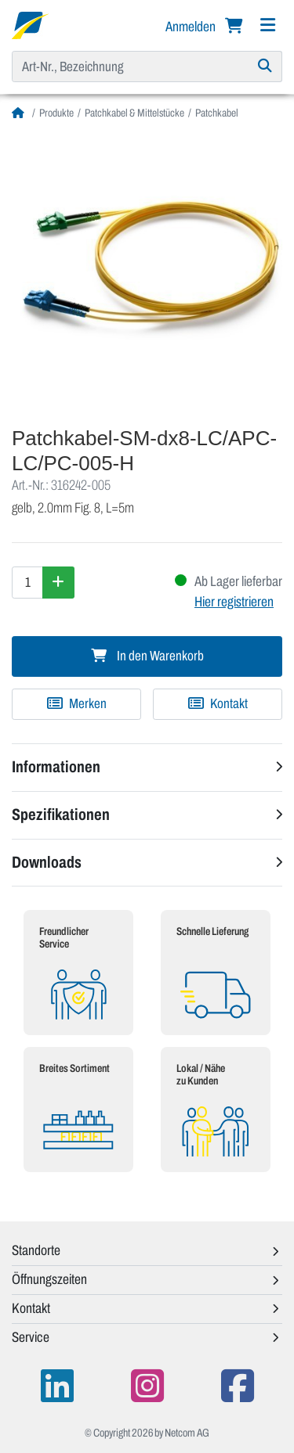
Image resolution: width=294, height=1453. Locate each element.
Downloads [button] (47, 862)
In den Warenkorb (147, 656)
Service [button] (30, 1337)
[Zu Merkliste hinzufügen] (76, 704)
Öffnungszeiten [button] (49, 1279)
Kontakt (218, 703)
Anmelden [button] (191, 26)
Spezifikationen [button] (61, 814)
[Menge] (27, 582)
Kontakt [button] (31, 1308)
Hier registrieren (234, 602)
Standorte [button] (36, 1250)
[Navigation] (267, 25)
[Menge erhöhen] (58, 582)
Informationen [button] (56, 766)
